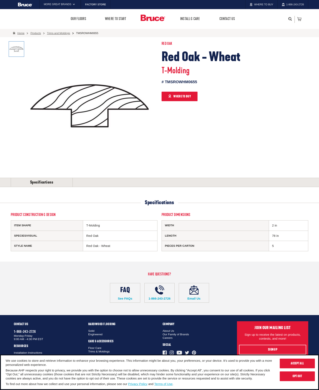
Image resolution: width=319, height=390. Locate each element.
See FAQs (125, 292)
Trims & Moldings (99, 351)
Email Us (194, 292)
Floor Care (94, 348)
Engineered (95, 334)
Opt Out (297, 376)
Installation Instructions (28, 352)
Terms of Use (163, 384)
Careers (168, 337)
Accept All (297, 363)
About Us (168, 330)
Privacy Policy (137, 384)
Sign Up (272, 349)
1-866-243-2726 (160, 292)
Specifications (41, 182)
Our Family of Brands (176, 334)
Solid (91, 330)
